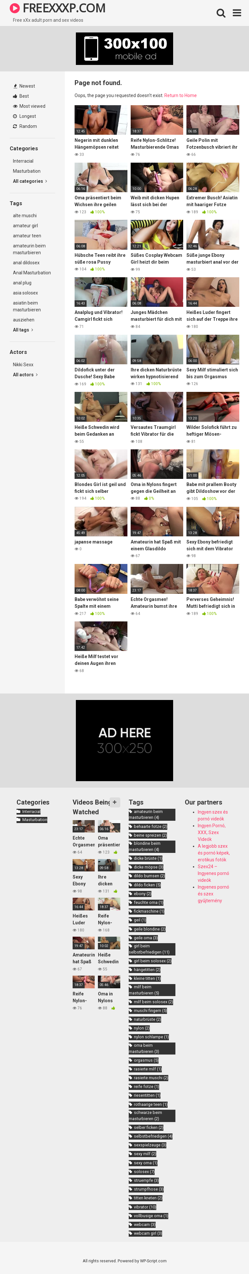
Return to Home (180, 95)
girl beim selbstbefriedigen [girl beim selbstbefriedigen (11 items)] (149, 949)
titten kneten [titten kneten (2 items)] (148, 1197)
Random (25, 126)
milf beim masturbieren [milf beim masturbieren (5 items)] (144, 989)
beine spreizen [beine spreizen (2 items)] (150, 835)
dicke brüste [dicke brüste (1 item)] (148, 858)
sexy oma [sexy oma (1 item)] (146, 1162)
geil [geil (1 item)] (140, 920)
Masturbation (27, 171)
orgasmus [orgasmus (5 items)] (146, 1060)
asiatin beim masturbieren (27, 306)
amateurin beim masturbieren (29, 249)
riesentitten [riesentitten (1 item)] (147, 1095)
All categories (30, 181)
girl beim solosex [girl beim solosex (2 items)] (153, 960)
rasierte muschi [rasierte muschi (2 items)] (151, 1077)
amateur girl (25, 225)
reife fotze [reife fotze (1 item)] (146, 1086)
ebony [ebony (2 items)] (142, 893)
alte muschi (25, 215)
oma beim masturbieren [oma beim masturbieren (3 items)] (144, 1048)
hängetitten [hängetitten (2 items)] (147, 969)
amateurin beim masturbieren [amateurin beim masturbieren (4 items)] (146, 814)
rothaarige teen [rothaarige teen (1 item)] (151, 1104)
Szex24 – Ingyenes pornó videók (213, 873)
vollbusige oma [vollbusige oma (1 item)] (151, 1215)
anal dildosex (26, 262)
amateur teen (27, 235)
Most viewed (29, 106)
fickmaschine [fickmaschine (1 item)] (149, 911)
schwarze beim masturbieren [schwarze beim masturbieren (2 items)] (145, 1115)
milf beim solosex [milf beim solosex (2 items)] (153, 1001)
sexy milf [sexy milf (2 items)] (145, 1153)
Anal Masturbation (32, 272)
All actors (25, 374)
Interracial (23, 161)
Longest (24, 116)
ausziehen (23, 319)
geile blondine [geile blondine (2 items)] (150, 929)
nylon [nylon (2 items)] (142, 1028)
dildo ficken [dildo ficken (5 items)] (147, 884)
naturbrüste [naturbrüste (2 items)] (147, 1019)
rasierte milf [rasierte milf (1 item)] (148, 1069)
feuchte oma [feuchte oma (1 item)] (148, 902)
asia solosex (25, 292)
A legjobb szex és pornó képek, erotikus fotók (214, 852)
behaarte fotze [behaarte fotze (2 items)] (150, 826)
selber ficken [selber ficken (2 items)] (148, 1127)
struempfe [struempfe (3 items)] (146, 1180)
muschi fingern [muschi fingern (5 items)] (150, 1010)
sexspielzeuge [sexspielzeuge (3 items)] (150, 1145)
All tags (23, 329)
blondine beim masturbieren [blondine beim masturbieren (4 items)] (144, 846)
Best (21, 96)
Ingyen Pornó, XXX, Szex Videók (212, 832)
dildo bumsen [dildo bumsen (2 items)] (149, 875)
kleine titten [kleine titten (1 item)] (147, 978)
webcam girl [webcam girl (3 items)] (148, 1233)
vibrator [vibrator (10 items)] (145, 1207)
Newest (24, 86)
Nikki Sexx (23, 364)
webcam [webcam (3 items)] (145, 1224)
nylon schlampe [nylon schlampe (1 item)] (151, 1036)
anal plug (22, 282)
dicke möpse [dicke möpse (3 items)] (148, 867)
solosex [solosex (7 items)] (144, 1171)
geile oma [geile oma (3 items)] (146, 937)
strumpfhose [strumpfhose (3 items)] (149, 1189)
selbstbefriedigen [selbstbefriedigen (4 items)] (153, 1136)
